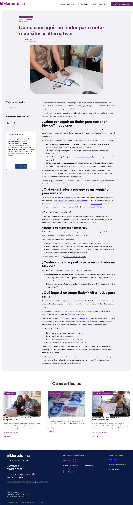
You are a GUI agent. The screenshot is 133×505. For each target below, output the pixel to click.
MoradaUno (48, 357)
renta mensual (96, 204)
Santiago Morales (12, 433)
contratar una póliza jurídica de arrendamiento (78, 311)
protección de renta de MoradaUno (77, 318)
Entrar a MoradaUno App (122, 4)
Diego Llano (55, 428)
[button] (25, 166)
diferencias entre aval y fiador (75, 257)
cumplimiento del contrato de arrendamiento (71, 201)
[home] (12, 3)
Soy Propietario (82, 4)
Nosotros (102, 4)
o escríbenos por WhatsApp (22, 476)
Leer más (6, 436)
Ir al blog (68, 472)
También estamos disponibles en (27, 482)
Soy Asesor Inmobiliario (66, 4)
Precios (93, 4)
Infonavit (88, 147)
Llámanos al (14, 467)
